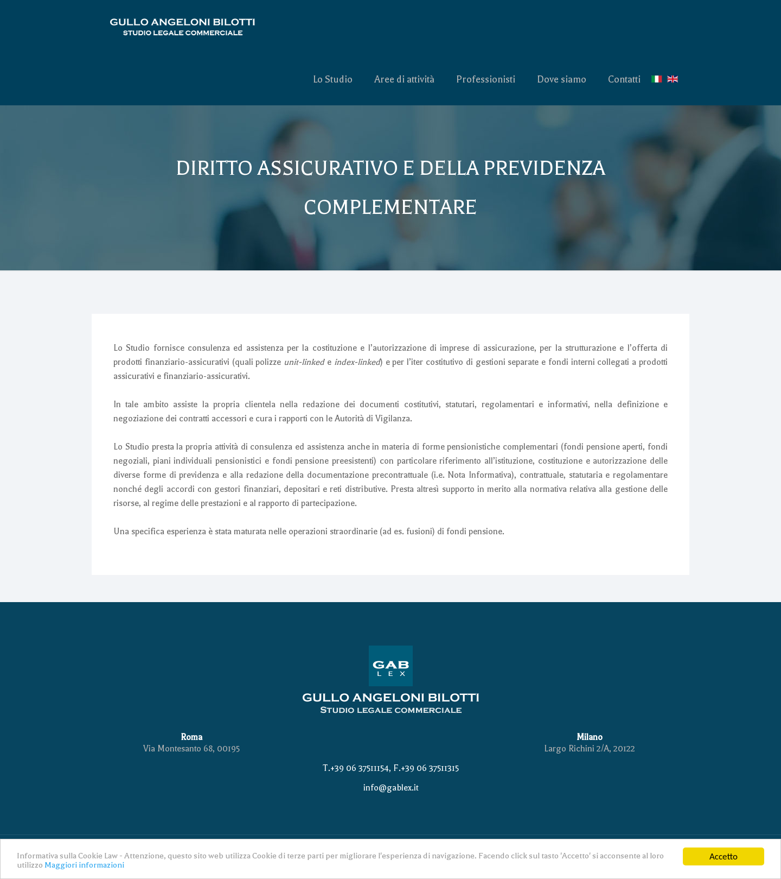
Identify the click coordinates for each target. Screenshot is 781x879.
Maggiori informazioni (84, 866)
